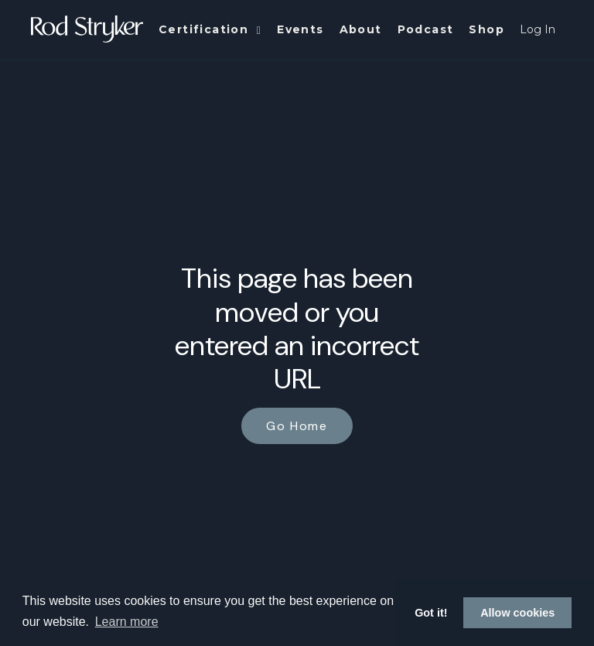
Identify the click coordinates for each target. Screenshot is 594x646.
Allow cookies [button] (517, 613)
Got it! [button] (431, 613)
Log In (537, 29)
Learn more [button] (127, 621)
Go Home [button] (296, 426)
